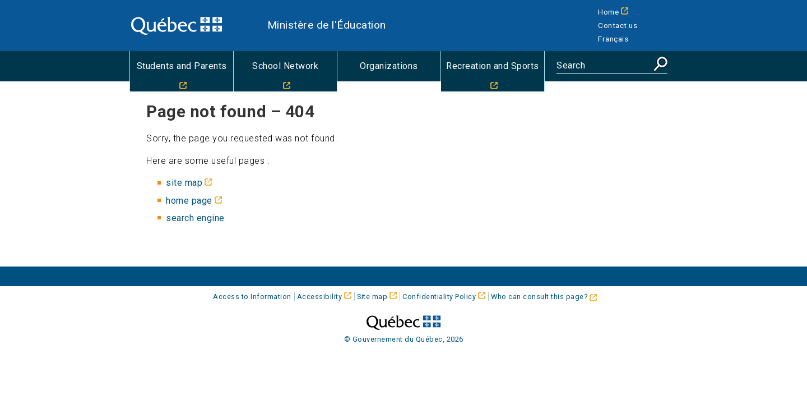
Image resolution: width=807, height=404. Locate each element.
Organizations (389, 66)
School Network (285, 66)
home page (189, 200)
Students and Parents (182, 66)
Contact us (617, 25)
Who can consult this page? (544, 296)
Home (608, 11)
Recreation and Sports (492, 66)
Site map (372, 296)
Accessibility (319, 296)
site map (184, 182)
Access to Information (252, 296)
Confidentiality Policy (439, 296)
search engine (195, 218)
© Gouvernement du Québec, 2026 (403, 339)
